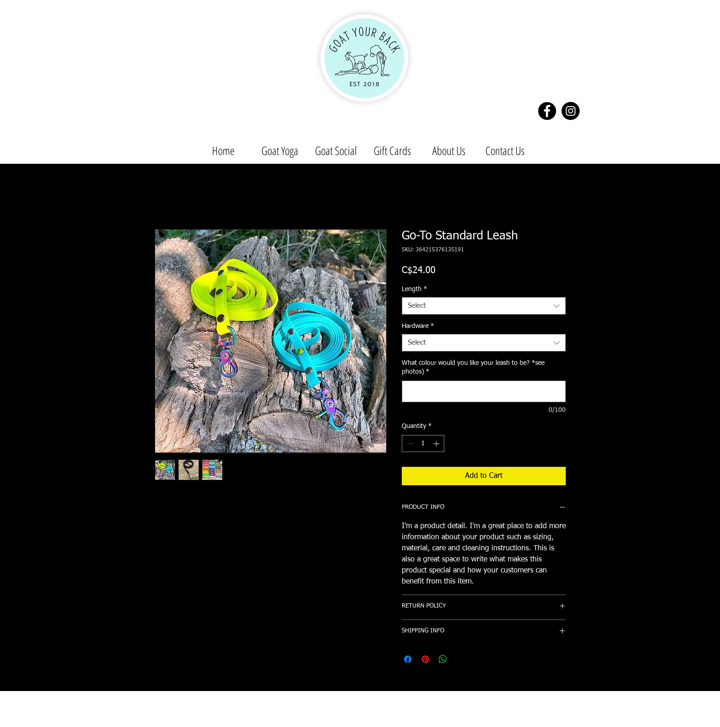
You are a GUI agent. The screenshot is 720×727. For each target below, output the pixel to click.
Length (414, 289)
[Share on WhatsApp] (442, 659)
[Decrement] (409, 443)
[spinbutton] (423, 443)
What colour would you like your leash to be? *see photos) (473, 367)
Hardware (418, 326)
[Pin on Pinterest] (425, 659)
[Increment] (437, 443)
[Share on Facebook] (407, 659)
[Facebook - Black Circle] (547, 111)
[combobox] (484, 306)
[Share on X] (460, 659)
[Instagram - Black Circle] (571, 111)
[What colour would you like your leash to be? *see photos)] (483, 391)
